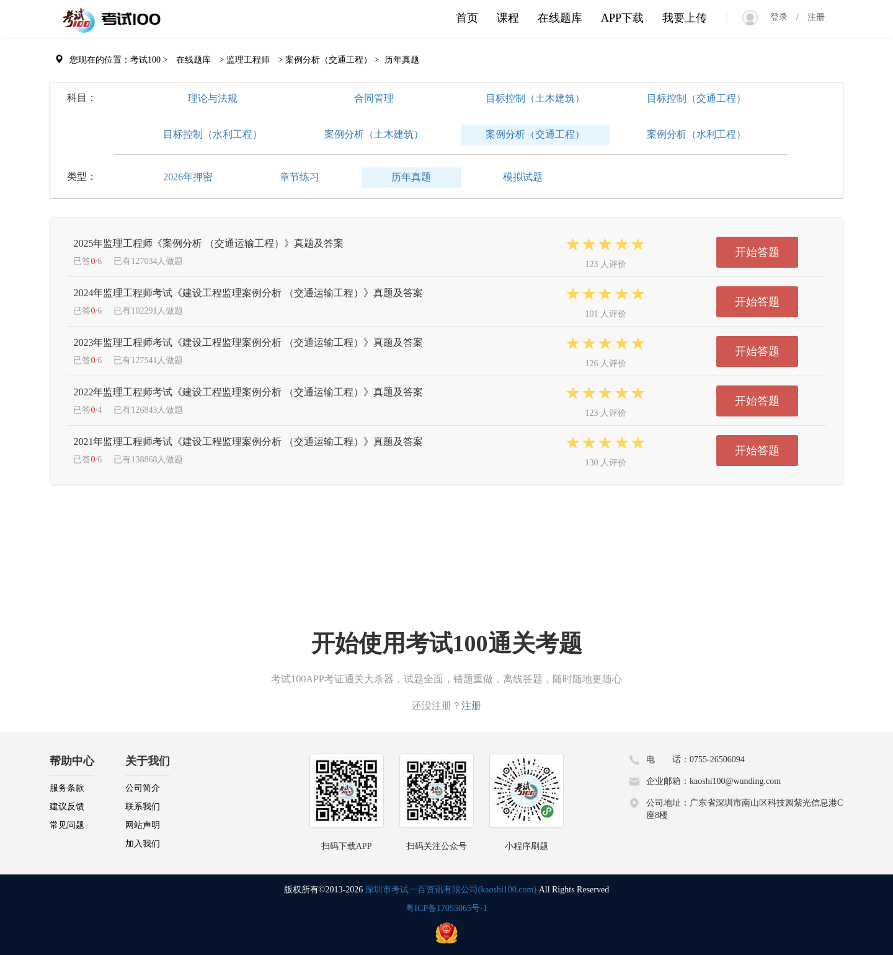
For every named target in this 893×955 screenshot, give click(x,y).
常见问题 (67, 825)
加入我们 (142, 843)
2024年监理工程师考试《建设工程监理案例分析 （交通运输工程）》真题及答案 (248, 293)
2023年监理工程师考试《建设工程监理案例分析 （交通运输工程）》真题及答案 (248, 342)
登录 (783, 17)
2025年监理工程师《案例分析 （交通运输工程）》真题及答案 (208, 243)
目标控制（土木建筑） (535, 98)
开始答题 (757, 252)
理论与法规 (213, 98)
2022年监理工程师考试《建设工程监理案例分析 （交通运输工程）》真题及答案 (248, 392)
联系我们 (142, 806)
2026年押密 (188, 177)
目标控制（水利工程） (212, 134)
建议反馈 (67, 806)
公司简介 (142, 788)
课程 (508, 18)
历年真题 (411, 177)
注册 (812, 17)
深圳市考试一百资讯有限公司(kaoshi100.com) (450, 889)
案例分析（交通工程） (535, 134)
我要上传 (684, 18)
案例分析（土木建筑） (374, 134)
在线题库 (560, 18)
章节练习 (299, 177)
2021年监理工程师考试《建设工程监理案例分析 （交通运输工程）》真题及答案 (248, 441)
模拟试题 (523, 177)
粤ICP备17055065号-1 (446, 908)
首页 (467, 18)
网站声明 (142, 825)
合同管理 (374, 98)
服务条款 (67, 788)
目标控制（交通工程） (696, 98)
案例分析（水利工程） (696, 134)
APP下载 (622, 18)
